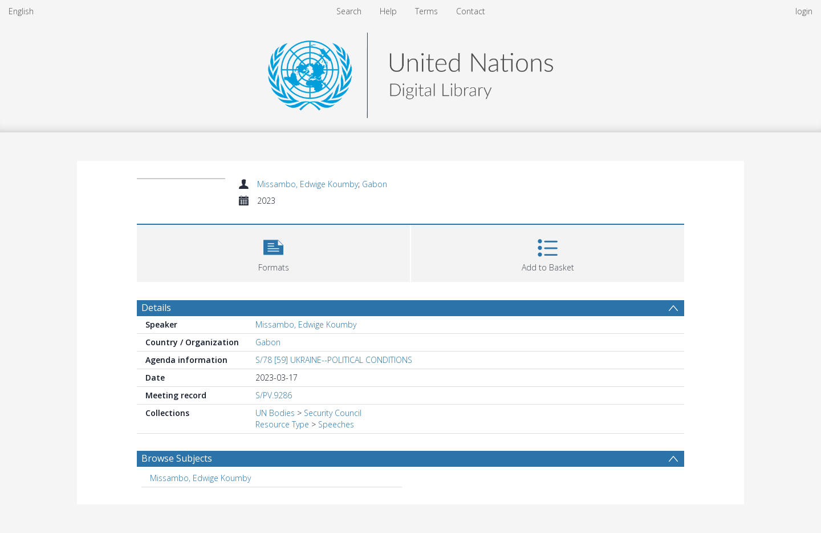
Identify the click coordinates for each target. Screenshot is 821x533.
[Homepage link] (410, 72)
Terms (426, 11)
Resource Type (282, 424)
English (21, 11)
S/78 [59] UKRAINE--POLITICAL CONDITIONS (333, 359)
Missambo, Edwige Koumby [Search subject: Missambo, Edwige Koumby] (200, 478)
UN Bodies (275, 412)
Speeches (336, 424)
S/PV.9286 (273, 395)
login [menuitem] (803, 11)
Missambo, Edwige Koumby (307, 184)
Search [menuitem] (348, 11)
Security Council (332, 412)
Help (388, 11)
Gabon (374, 184)
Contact (470, 11)
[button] (273, 252)
